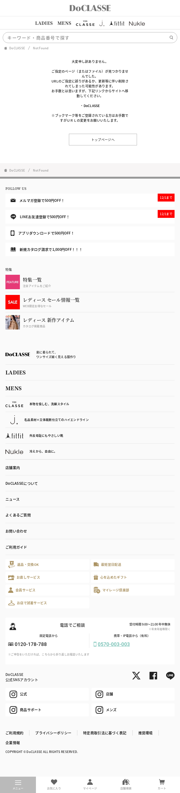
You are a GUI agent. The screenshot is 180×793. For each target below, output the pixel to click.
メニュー (18, 785)
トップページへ (103, 139)
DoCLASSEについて (21, 483)
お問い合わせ (16, 530)
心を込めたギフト (110, 577)
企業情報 (12, 742)
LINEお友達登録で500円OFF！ (93, 214)
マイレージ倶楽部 (111, 590)
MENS (64, 23)
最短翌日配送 (107, 564)
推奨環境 (145, 732)
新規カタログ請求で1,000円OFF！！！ (47, 249)
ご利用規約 (14, 732)
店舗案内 (12, 467)
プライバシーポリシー (53, 732)
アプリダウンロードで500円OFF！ (42, 233)
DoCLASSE (92, 105)
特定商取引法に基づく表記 (104, 732)
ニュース (12, 499)
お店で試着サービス (27, 602)
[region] (90, 23)
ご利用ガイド (16, 547)
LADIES (44, 23)
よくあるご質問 (18, 514)
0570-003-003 (114, 644)
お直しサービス (24, 577)
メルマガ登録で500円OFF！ (93, 198)
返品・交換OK (23, 564)
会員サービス (22, 590)
